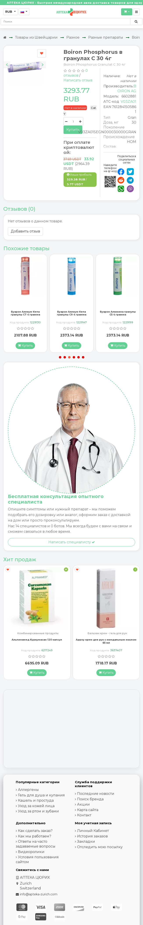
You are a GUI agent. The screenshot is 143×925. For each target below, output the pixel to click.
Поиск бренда (90, 799)
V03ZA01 (128, 101)
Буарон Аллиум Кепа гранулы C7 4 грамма (25, 313)
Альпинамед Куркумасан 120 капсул (37, 639)
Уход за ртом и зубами (38, 811)
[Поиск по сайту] (136, 21)
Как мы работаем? (34, 836)
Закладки (86, 841)
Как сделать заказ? (35, 831)
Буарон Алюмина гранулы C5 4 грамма (118, 313)
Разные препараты (105, 37)
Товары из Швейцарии (36, 37)
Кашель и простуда (36, 800)
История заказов (92, 836)
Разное (72, 37)
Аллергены (28, 790)
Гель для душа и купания (41, 795)
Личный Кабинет (93, 831)
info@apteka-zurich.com (38, 894)
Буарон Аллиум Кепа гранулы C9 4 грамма (71, 313)
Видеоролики (31, 852)
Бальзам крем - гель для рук (107, 633)
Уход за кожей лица (36, 806)
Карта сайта (87, 810)
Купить (72, 130)
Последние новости (95, 794)
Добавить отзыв (25, 231)
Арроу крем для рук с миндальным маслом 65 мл (106, 641)
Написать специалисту (71, 542)
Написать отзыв (78, 80)
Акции (83, 804)
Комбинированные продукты (37, 633)
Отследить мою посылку (100, 847)
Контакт (84, 815)
